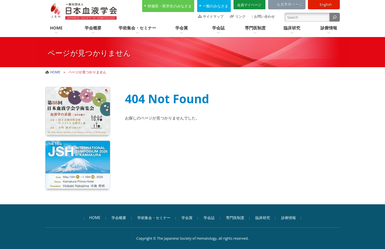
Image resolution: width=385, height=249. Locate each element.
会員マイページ (249, 4)
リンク (240, 16)
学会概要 (118, 217)
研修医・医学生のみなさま (170, 5)
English (326, 4)
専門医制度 (235, 217)
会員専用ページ (289, 4)
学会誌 (209, 217)
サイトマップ (213, 16)
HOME (94, 217)
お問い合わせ (264, 16)
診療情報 (288, 217)
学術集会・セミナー (153, 217)
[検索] (335, 17)
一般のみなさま (215, 5)
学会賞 (186, 217)
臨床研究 (262, 217)
